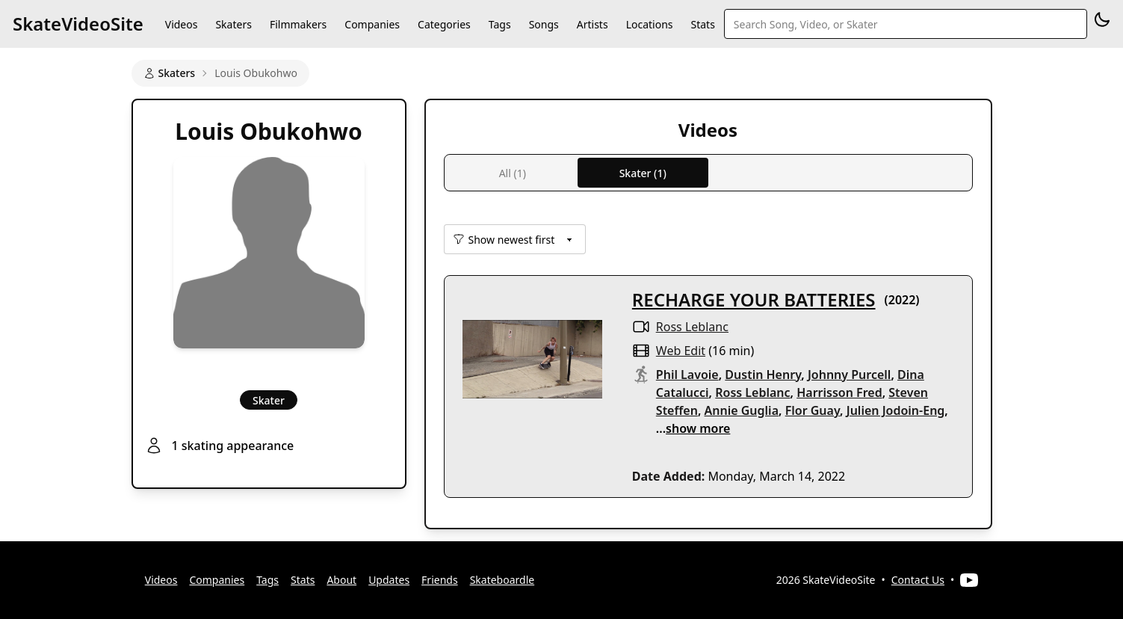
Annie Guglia (742, 410)
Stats (703, 24)
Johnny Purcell (849, 374)
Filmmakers (298, 24)
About (341, 580)
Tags (500, 24)
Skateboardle (502, 580)
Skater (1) (642, 173)
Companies (372, 24)
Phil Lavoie (687, 374)
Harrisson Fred (839, 392)
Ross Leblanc (692, 326)
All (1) (512, 173)
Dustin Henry (763, 374)
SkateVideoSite (78, 23)
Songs (544, 24)
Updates (388, 580)
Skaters (233, 24)
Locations (649, 24)
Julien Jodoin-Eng (896, 410)
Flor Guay (812, 410)
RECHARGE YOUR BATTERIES (754, 299)
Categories (444, 24)
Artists (592, 24)
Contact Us (917, 580)
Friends (439, 580)
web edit (680, 350)
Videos (181, 24)
